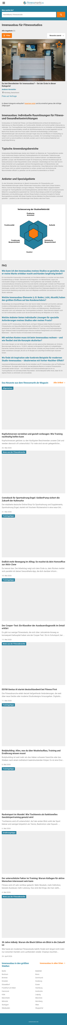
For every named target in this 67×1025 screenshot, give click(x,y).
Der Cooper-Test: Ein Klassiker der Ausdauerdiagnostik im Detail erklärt (33, 627)
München (38, 998)
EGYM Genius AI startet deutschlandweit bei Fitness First (29, 689)
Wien (37, 1005)
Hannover (5, 991)
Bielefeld (38, 971)
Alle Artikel (58, 382)
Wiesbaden (6, 1008)
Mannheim (6, 998)
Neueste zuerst (55, 35)
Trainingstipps (8, 516)
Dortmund (39, 978)
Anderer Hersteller (9, 89)
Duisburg (38, 981)
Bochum (5, 974)
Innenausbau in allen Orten (51, 963)
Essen (37, 984)
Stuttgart (5, 1005)
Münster (5, 1001)
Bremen (5, 978)
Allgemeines (7, 388)
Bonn (37, 974)
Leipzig (38, 994)
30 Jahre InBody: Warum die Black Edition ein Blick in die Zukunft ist (33, 943)
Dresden (5, 981)
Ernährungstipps (9, 833)
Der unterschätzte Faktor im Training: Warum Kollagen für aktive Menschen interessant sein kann (33, 879)
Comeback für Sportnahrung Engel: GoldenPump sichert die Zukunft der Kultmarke (31, 499)
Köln (3, 994)
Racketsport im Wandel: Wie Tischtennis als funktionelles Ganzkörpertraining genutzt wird (29, 815)
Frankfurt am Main (9, 988)
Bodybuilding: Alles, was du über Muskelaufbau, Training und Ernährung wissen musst (31, 752)
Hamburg (38, 988)
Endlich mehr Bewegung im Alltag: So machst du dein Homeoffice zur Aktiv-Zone (33, 563)
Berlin (4, 971)
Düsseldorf (6, 984)
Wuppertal (39, 1008)
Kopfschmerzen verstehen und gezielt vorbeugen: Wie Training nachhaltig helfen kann (32, 435)
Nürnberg (38, 1001)
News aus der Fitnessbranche (14, 452)
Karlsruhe (39, 991)
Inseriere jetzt (30, 103)
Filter (6, 35)
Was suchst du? (8, 10)
